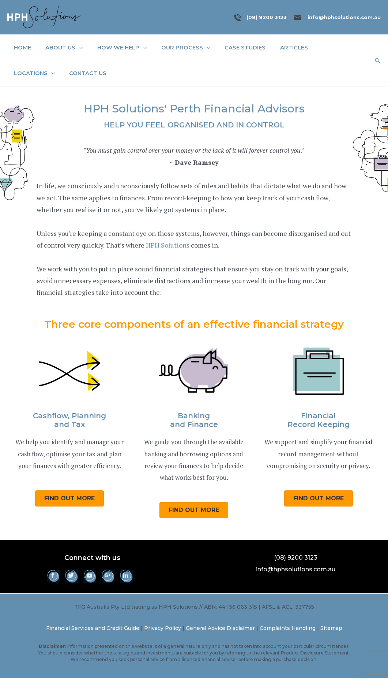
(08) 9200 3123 (266, 17)
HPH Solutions (167, 245)
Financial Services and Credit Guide (92, 629)
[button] (377, 60)
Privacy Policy (162, 629)
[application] (78, 48)
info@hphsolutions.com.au (344, 17)
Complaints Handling (288, 629)
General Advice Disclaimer (220, 629)
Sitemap (331, 629)
